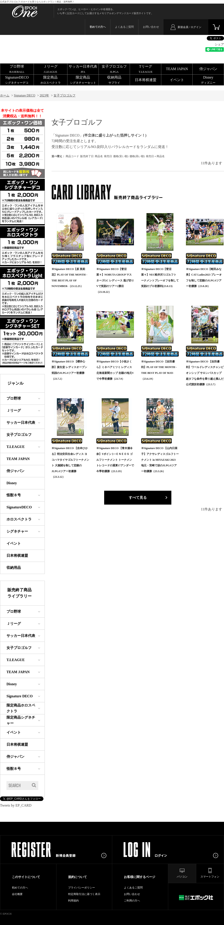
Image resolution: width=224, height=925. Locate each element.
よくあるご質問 (124, 26)
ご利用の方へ (132, 900)
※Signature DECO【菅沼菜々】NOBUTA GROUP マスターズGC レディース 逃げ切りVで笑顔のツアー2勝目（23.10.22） (115, 280)
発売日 (108, 156)
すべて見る (138, 497)
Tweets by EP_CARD (15, 805)
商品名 (99, 156)
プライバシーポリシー (81, 887)
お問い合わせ (151, 26)
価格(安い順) (120, 156)
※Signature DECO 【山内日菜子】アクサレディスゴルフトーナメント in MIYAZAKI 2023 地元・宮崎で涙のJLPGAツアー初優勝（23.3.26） (160, 460)
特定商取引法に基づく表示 (84, 894)
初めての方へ (20, 887)
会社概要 (17, 894)
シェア (219, 44)
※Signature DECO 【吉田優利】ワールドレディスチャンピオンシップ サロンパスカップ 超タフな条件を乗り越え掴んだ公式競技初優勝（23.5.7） (205, 373)
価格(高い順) (137, 156)
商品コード (72, 156)
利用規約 (73, 900)
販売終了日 (87, 156)
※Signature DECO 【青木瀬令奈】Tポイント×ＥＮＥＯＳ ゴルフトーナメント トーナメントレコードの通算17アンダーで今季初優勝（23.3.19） (115, 460)
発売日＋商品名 (155, 156)
